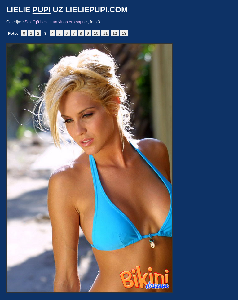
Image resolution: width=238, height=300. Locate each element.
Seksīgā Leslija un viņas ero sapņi (55, 22)
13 (124, 33)
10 (96, 33)
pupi (42, 9)
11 (105, 33)
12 (114, 33)
